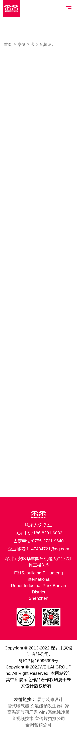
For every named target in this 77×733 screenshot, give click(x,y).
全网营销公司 (38, 724)
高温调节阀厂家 (22, 712)
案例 (22, 44)
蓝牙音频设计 (43, 44)
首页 (8, 44)
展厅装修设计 (50, 699)
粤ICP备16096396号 (38, 660)
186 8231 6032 (47, 532)
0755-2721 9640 (47, 540)
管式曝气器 (18, 705)
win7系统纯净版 (54, 712)
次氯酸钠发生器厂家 (49, 705)
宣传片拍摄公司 (50, 718)
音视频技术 (23, 718)
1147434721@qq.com (47, 548)
